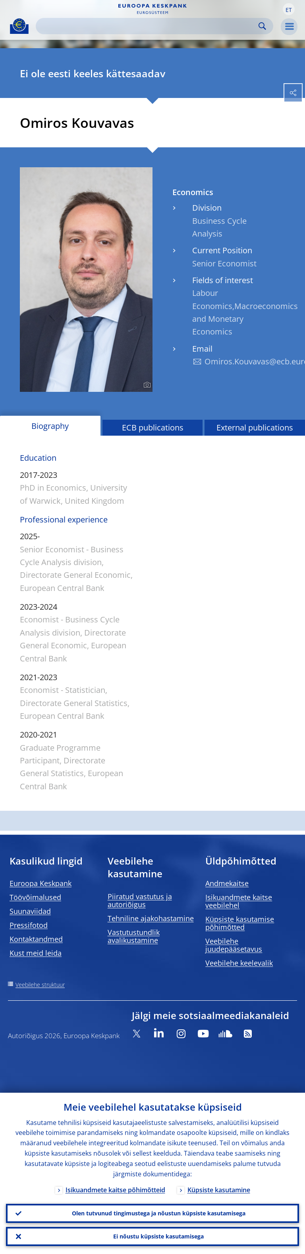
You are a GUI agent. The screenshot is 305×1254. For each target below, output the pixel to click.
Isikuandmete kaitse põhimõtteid (115, 1190)
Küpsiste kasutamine (218, 1190)
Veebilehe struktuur (40, 984)
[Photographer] (146, 385)
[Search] (148, 26)
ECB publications (152, 427)
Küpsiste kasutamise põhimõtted (239, 923)
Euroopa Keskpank (40, 883)
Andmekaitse (227, 883)
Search (262, 26)
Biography (50, 426)
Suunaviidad (30, 911)
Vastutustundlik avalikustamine (134, 936)
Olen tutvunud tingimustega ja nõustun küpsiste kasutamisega (158, 1213)
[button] (289, 9)
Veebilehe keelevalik (239, 963)
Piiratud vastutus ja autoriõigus (140, 900)
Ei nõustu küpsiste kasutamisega (158, 1236)
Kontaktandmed (36, 939)
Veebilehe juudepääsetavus (233, 945)
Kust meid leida (36, 953)
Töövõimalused (35, 897)
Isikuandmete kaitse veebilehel (238, 901)
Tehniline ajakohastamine (151, 918)
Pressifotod (29, 925)
